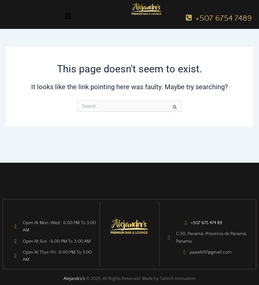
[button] (68, 16)
